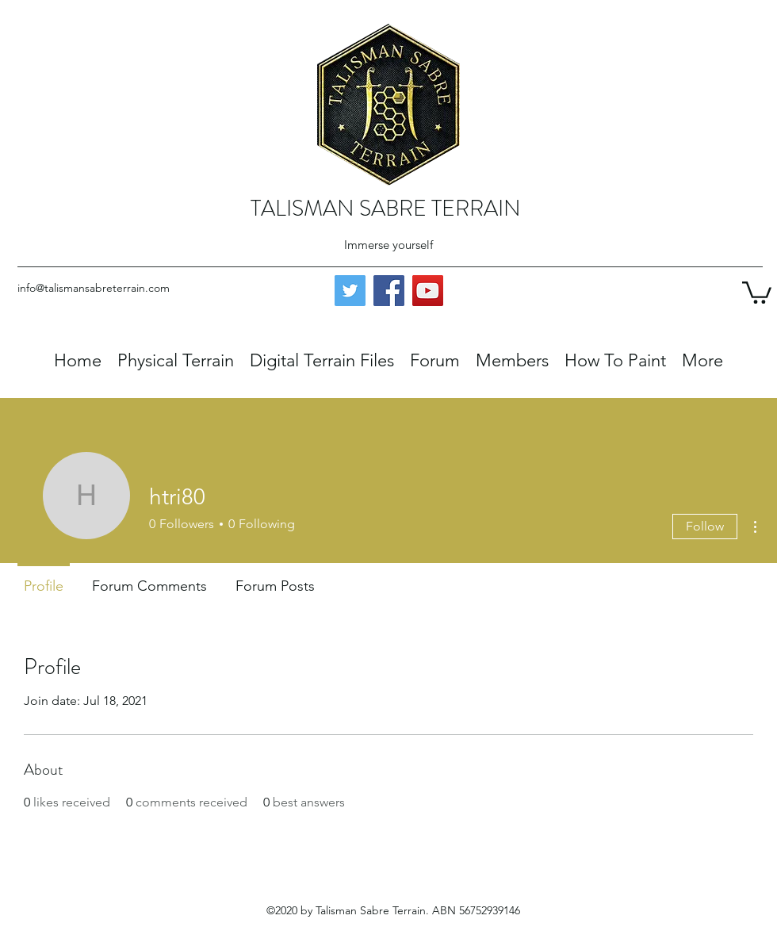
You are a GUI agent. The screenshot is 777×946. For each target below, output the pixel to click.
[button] (756, 291)
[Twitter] (350, 290)
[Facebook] (388, 290)
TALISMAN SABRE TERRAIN (386, 208)
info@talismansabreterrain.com (93, 288)
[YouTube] (427, 290)
